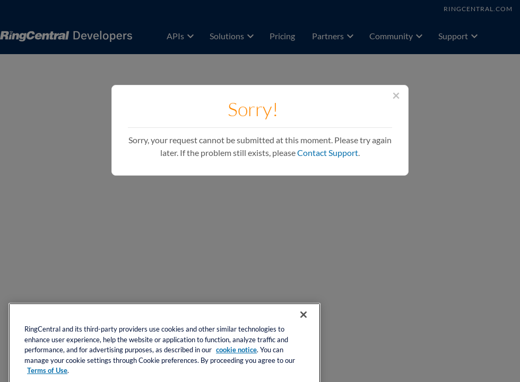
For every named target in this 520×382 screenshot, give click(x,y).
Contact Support (327, 152)
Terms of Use (47, 378)
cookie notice (236, 356)
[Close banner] (303, 321)
